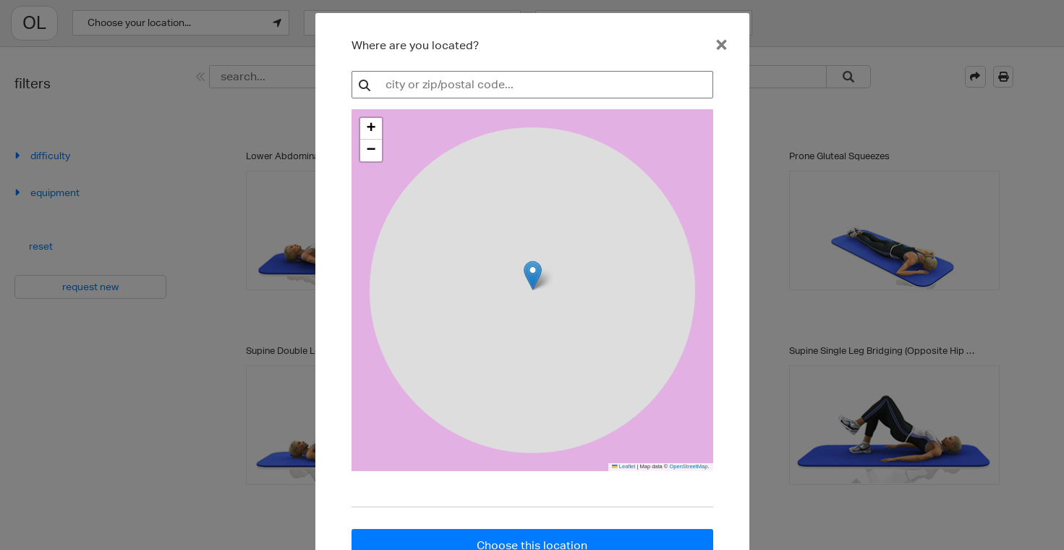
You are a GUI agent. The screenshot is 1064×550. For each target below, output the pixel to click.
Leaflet (623, 466)
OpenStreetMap (688, 466)
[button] (371, 129)
